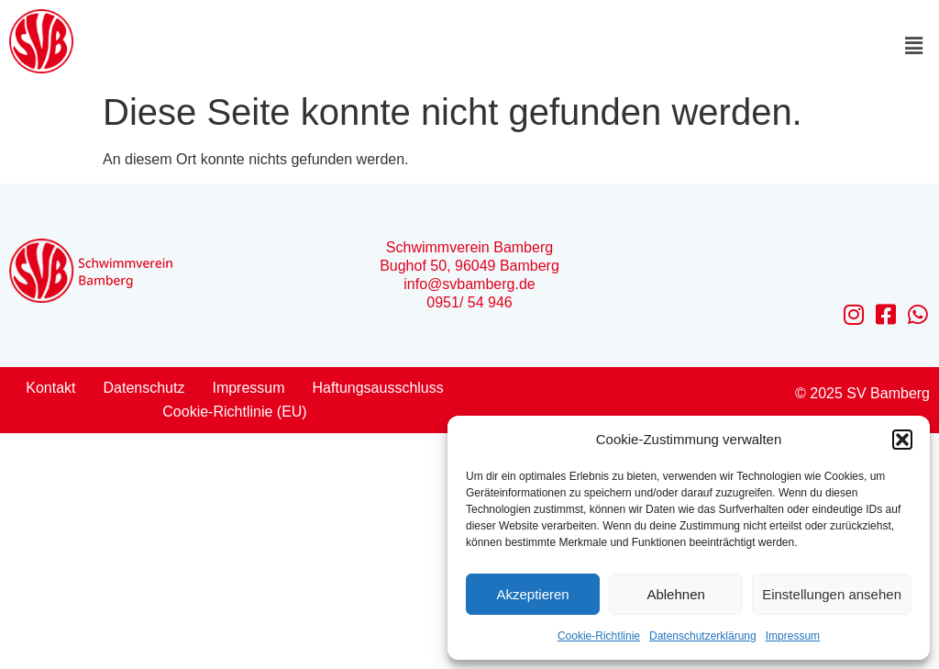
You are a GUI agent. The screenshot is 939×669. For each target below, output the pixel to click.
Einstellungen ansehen (831, 594)
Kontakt (50, 388)
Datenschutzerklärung (703, 636)
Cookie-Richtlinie (599, 636)
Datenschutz (144, 388)
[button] (902, 439)
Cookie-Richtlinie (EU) (234, 411)
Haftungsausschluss (378, 388)
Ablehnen (675, 594)
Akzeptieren (532, 594)
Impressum (793, 636)
